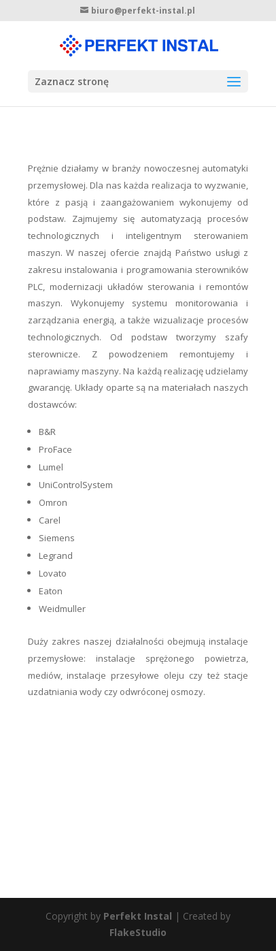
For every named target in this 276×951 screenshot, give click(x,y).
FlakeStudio (138, 932)
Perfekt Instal (137, 915)
